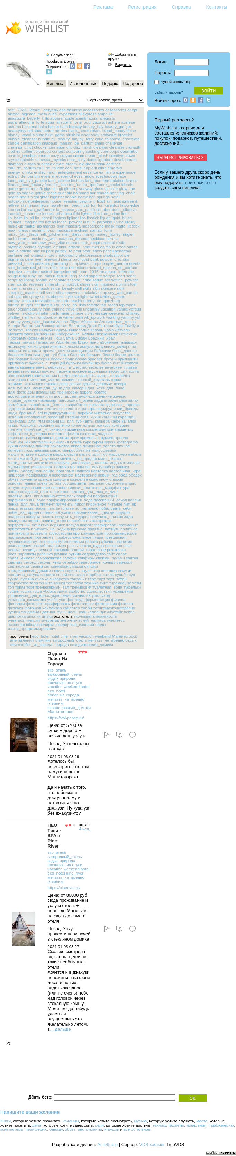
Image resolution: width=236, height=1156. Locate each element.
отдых (130, 483)
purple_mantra (115, 263)
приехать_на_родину (50, 529)
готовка (51, 384)
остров (55, 483)
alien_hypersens (63, 114)
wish (79, 317)
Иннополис (79, 330)
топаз (20, 587)
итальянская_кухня (83, 417)
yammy (127, 317)
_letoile (33, 110)
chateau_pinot (20, 147)
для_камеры (75, 388)
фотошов (32, 608)
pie (126, 255)
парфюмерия (105, 496)
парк (71, 496)
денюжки (104, 384)
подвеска (16, 517)
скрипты (72, 570)
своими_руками (110, 558)
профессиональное (73, 537)
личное (123, 446)
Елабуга (131, 326)
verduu (135, 309)
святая (132, 558)
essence (90, 172)
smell (40, 292)
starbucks (54, 297)
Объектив (128, 334)
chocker (41, 147)
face (122, 176)
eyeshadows (106, 176)
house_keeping (64, 201)
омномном (98, 479)
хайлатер (71, 608)
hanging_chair (122, 193)
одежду (56, 1129)
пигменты (64, 504)
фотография (82, 604)
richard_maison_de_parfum (113, 268)
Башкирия (30, 326)
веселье (96, 367)
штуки (47, 616)
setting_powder (124, 280)
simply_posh (38, 288)
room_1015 (88, 272)
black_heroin (79, 131)
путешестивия (71, 541)
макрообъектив (76, 450)
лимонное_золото (99, 446)
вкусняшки (118, 371)
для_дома (33, 388)
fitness (131, 180)
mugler (128, 234)
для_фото (17, 392)
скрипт (58, 570)
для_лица (116, 388)
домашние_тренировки (57, 392)
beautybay (17, 131)
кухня (13, 446)
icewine (85, 201)
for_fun (75, 185)
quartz (134, 263)
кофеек (55, 434)
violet (89, 313)
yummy (14, 322)
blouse (38, 135)
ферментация (97, 600)
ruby (23, 276)
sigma (121, 284)
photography (66, 255)
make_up (33, 226)
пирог (79, 504)
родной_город (84, 550)
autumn (14, 126)
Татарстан (45, 342)
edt (94, 168)
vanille (122, 309)
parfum (39, 251)
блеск (56, 359)
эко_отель (57, 670)
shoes (85, 284)
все (11, 110)
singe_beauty (62, 288)
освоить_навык (22, 483)
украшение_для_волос (29, 595)
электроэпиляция (24, 620)
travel (70, 309)
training (58, 309)
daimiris (27, 160)
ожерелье (79, 479)
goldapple (25, 193)
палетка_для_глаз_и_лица (93, 492)
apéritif (81, 118)
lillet (96, 214)
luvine (118, 222)
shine (49, 284)
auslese (128, 122)
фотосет (125, 604)
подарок (122, 512)
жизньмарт (48, 400)
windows (45, 317)
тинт (104, 583)
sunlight (81, 297)
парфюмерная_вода (26, 500)
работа (91, 541)
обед (123, 475)
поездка (33, 517)
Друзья (70, 61)
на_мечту (93, 467)
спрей (61, 575)
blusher (83, 135)
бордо (81, 359)
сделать (15, 562)
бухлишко (91, 363)
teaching (78, 301)
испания (15, 417)
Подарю (110, 83)
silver (132, 284)
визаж (14, 371)
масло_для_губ (93, 454)
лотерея (15, 450)
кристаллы (38, 442)
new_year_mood (22, 243)
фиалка (118, 600)
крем (74, 438)
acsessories (115, 110)
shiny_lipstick (67, 284)
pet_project (33, 255)
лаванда (27, 446)
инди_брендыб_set (25, 413)
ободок (135, 475)
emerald (115, 168)
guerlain (65, 193)
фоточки (15, 608)
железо (119, 396)
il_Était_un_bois (107, 201)
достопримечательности (30, 396)
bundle (44, 139)
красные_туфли (22, 438)
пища (13, 508)
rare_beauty (18, 268)
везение (27, 367)
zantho (62, 322)
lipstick (93, 218)
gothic (40, 193)
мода (114, 463)
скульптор (90, 570)
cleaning (100, 147)
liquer (105, 218)
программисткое (88, 533)
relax (63, 268)
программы (44, 537)
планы (40, 508)
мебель (135, 454)
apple (69, 118)
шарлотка (17, 616)
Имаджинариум (53, 330)
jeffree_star (18, 205)
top (122, 305)
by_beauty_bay (64, 139)
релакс (14, 550)
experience (125, 172)
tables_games (112, 297)
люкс (28, 450)
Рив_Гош (53, 338)
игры (92, 409)
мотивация (130, 463)
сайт (111, 554)
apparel (56, 118)
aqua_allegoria (102, 118)
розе (101, 550)
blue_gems (55, 135)
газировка (17, 380)
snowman (74, 292)
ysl (137, 317)
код (22, 425)
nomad (109, 243)
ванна (13, 367)
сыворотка (59, 579)
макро (55, 450)
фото (30, 604)
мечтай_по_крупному (39, 458)
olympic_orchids (22, 247)
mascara (73, 226)
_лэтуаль (49, 110)
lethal (59, 214)
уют (62, 600)
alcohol (14, 114)
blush (70, 135)
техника (91, 583)
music (36, 239)
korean (14, 209)
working (113, 317)
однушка (61, 479)
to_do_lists (76, 305)
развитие (124, 541)
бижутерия (39, 359)
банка (63, 355)
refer (54, 268)
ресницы (29, 550)
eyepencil (64, 176)
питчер (130, 504)
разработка (43, 546)
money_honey (108, 234)
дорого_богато (93, 392)
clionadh (133, 147)
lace (11, 214)
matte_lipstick (128, 226)
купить (76, 442)
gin (54, 189)
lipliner (73, 218)
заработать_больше (48, 405)
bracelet (125, 135)
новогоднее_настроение (74, 475)
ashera (114, 122)
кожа (31, 425)
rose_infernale (121, 272)
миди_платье (110, 458)
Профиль (54, 61)
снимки (124, 570)
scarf (120, 276)
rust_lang (69, 276)
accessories (93, 110)
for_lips (88, 185)
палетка (61, 492)
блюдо (68, 359)
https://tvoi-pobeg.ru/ (66, 718)
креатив (62, 438)
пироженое (96, 504)
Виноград (77, 326)
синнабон (60, 566)
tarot (56, 301)
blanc (96, 131)
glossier (111, 189)
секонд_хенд (49, 562)
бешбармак (18, 359)
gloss (98, 189)
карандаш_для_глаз (26, 421)
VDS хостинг (152, 1144)
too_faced (109, 305)
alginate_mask (34, 114)
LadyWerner (62, 55)
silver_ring (17, 288)
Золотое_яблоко (23, 330)
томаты (134, 583)
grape (52, 193)
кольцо (88, 425)
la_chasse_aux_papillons (78, 209)
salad (83, 276)
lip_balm (15, 218)
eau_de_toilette (50, 168)
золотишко (54, 409)
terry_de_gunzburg (103, 301)
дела (63, 384)
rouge (13, 276)
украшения (61, 595)
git (61, 189)
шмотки (33, 616)
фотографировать (53, 604)
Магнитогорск (20, 334)
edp (87, 168)
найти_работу (21, 471)
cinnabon (57, 147)
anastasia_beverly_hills (28, 118)
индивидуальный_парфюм (68, 413)
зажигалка (117, 400)
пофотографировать (99, 525)
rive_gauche (26, 272)
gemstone (28, 189)
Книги (5, 1121)
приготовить (19, 529)
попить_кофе (54, 521)
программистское (121, 533)
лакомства (60, 446)
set (107, 280)
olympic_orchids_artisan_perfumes (68, 247)
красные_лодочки (96, 434)
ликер (76, 446)
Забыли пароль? (168, 92)
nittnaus (73, 243)
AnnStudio (107, 1144)
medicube (64, 230)
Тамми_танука (21, 342)
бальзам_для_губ (41, 355)
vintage (77, 313)
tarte (66, 301)
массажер (118, 454)
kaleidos (112, 205)
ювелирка (45, 624)
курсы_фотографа (121, 442)
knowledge (129, 205)
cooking (93, 151)
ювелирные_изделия (74, 624)
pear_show (92, 251)
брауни (110, 359)
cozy (55, 156)
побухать (63, 512)
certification (31, 143)
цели (71, 612)
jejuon (34, 205)
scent (131, 276)
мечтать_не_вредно (78, 458)
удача (62, 591)
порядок (57, 525)
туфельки (132, 587)
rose (103, 272)
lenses (48, 214)
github (69, 189)
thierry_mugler (21, 305)
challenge (113, 143)
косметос (124, 429)
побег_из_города (23, 512)
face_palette (59, 180)
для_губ (15, 388)
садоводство (94, 554)
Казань (96, 330)
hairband (81, 193)
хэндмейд (30, 612)
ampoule (105, 114)
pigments (16, 259)
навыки (122, 467)
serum (97, 280)
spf (10, 297)
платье (67, 508)
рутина (75, 554)
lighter (86, 214)
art (104, 122)
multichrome (19, 239)
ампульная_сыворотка (115, 346)
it (136, 201)
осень (42, 483)
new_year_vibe (51, 243)
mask (110, 226)
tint (36, 305)
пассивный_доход (110, 500)
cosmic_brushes (22, 156)
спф (71, 575)
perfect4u (123, 251)
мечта (13, 458)
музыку (140, 1121)
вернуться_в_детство (67, 367)
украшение (123, 591)
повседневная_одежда (93, 512)
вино (25, 371)
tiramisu (48, 305)
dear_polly (76, 160)
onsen (132, 247)
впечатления (45, 375)
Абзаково (89, 322)
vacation (108, 309)
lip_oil (29, 218)
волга (134, 371)
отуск (25, 487)
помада (126, 517)
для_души (52, 388)
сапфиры (86, 558)
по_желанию (86, 508)
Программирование (26, 338)
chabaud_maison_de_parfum (67, 143)
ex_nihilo (107, 172)
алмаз (73, 346)
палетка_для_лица (25, 496)
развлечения (19, 546)
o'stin (121, 243)
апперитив (17, 351)
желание (104, 396)
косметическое (100, 429)
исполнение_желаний (44, 417)
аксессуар (17, 346)
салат (121, 554)
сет (47, 566)
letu (68, 214)
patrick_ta (63, 251)
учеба (52, 600)
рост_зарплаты (22, 554)
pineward (52, 259)
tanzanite (43, 301)
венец (41, 367)
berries (61, 131)
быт (116, 363)
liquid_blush (121, 218)
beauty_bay (93, 126)
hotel (115, 197)
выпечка (122, 375)
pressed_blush (21, 263)
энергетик (50, 620)
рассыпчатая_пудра (85, 546)
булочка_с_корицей (47, 363)
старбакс (94, 575)
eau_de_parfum (22, 168)
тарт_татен (116, 579)
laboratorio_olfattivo (119, 209)
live (48, 222)
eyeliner (48, 176)
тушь (37, 591)
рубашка (45, 554)
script (13, 280)
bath (64, 126)
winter (68, 317)
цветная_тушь (53, 612)
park (50, 251)
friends (127, 185)
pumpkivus (78, 263)
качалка (128, 421)
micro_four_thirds (23, 234)
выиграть (87, 375)
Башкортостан (54, 326)
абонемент (110, 342)
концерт (15, 429)
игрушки (111, 1129)
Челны (71, 342)
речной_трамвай (54, 550)
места (201, 1121)
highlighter (39, 197)
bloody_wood (19, 135)
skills (87, 288)
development (125, 160)
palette (26, 251)
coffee (26, 151)
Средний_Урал (101, 338)
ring (11, 272)
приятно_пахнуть (103, 529)
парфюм (84, 496)
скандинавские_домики (29, 570)
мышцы (77, 467)
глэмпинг (69, 380)
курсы (97, 442)
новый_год (108, 475)
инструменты (90, 1129)
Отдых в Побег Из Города (57, 658)
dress (90, 164)
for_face (60, 185)
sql (42, 297)
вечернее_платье (121, 367)
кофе (12, 434)
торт (30, 587)
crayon (66, 156)
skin (96, 288)
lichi (76, 214)
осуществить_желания (83, 483)
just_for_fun (93, 205)
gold (12, 193)
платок (54, 508)
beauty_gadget (118, 126)
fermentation (113, 180)
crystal (13, 160)
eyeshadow (84, 176)
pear (77, 251)
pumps (95, 263)
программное (20, 537)
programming (56, 263)
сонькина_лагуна (23, 575)
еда (91, 396)
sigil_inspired (103, 284)
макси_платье (21, 454)
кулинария (59, 442)
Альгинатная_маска (117, 322)
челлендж (97, 612)
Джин (92, 326)
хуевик (14, 612)
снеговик (109, 570)
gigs (47, 189)
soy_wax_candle (123, 292)
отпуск (14, 487)
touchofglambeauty (25, 309)
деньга (75, 384)
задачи (100, 400)
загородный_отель (76, 400)
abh (62, 110)
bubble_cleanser (22, 139)
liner (125, 214)
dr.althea (44, 164)
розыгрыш (116, 550)
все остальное (137, 1129)
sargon (109, 276)
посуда (72, 525)
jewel (44, 205)
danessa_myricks (50, 160)
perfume (15, 255)
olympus (107, 247)
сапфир (70, 558)
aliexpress (88, 114)
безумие (93, 355)
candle (14, 143)
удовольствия (99, 591)
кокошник (45, 425)
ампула (86, 346)
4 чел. (84, 829)
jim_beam (73, 205)
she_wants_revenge (26, 284)
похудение (128, 525)
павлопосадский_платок (30, 492)
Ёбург (74, 322)
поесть (48, 517)
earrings (113, 164)
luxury (130, 222)
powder (106, 259)
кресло (121, 438)
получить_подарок (72, 517)
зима (30, 409)
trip (79, 309)
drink (101, 164)
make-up (16, 226)
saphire (95, 276)
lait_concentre (28, 214)
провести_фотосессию (51, 533)
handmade (99, 193)
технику (159, 1125)
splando (21, 297)
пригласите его (200, 182)
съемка (41, 579)
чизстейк (115, 612)
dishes (30, 164)
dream (59, 164)
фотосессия (106, 604)
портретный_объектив (28, 525)
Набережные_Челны (75, 334)
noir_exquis (91, 243)
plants (66, 259)
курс (87, 442)
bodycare (108, 135)
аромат (35, 351)
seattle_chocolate (50, 280)
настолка (99, 471)
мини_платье (20, 463)
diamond (15, 164)
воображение (20, 375)
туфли (13, 591)
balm (42, 126)
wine (58, 317)
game (13, 189)
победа (46, 512)
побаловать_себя (115, 508)
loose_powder (69, 222)
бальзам (16, 355)
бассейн (77, 355)
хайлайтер (52, 608)
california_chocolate (122, 139)
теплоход (74, 583)
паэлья (134, 500)
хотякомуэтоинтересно (114, 608)
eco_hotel (73, 168)
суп (132, 575)
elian (102, 168)
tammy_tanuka (21, 301)
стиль (108, 575)
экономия (82, 616)
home (83, 197)
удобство (77, 591)
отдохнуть (114, 483)
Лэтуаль (122, 330)
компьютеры (11, 1129)
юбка (30, 624)
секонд (30, 562)
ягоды (100, 624)
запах (133, 400)
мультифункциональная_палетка (38, 467)
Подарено (132, 83)
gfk (40, 189)
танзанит (78, 579)
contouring (75, 151)
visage (101, 313)
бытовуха (129, 363)
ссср (81, 575)
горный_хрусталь (94, 380)
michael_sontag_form (93, 230)
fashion (77, 180)
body (95, 135)
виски (36, 371)
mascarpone (92, 226)
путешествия (45, 541)
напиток (82, 471)
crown (129, 156)
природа (79, 529)
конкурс (103, 425)
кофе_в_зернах (32, 434)
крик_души (18, 442)
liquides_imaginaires (26, 222)
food (48, 185)
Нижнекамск (106, 334)
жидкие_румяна (22, 400)
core (104, 151)
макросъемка (104, 450)
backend (29, 126)
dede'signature (99, 160)
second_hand (79, 280)
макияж (41, 450)
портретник (102, 521)
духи (83, 396)
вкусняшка (97, 371)
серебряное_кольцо (97, 562)
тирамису (117, 583)
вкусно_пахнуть (56, 371)
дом (31, 392)
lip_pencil (43, 218)
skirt (120, 288)
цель (82, 612)
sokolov (90, 292)
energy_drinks (20, 172)
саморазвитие (49, 558)
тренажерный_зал (52, 587)
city (69, 147)
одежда (45, 479)
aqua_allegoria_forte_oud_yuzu (73, 122)
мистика (40, 463)
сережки (124, 562)
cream (78, 156)
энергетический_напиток (83, 620)
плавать (26, 508)
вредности (68, 375)
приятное (129, 529)
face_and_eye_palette (27, 180)
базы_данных (124, 351)
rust (56, 276)
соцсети (47, 575)
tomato (93, 305)
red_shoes (39, 268)
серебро (70, 562)
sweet (94, 297)
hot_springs (99, 197)
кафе (115, 421)
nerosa (112, 239)
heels (24, 197)
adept (132, 110)
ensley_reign (45, 172)
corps (114, 151)
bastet (53, 126)
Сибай (81, 338)
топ (11, 587)
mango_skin (53, 226)
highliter (57, 197)
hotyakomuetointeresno (28, 201)
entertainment (70, 172)
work (101, 317)
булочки (73, 363)
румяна (60, 554)
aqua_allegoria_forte (26, 122)
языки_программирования (32, 629)
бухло (106, 363)
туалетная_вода (107, 587)
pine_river (34, 259)
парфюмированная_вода (69, 500)
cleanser (117, 147)
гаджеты (176, 1125)
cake (99, 139)
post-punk (90, 259)
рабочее (106, 541)
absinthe (74, 110)
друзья (71, 396)
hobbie (71, 197)
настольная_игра (124, 471)
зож (39, 409)
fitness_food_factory (26, 185)
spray (34, 297)
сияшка (76, 566)
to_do (61, 305)
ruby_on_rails (40, 276)
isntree (128, 201)
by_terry (86, 139)
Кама (109, 330)
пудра (97, 537)
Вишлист (56, 83)
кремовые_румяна (97, 438)
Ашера (14, 326)
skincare (108, 288)
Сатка (68, 338)
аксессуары (38, 346)
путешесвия (116, 537)
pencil (108, 251)
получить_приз (104, 517)
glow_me (127, 189)
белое (108, 355)
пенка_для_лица (23, 504)
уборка (49, 591)
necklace (97, 239)
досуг (59, 396)
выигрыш (105, 375)
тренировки (80, 587)
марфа (59, 454)
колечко (62, 425)
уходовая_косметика (27, 600)
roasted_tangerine (54, 272)
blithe (131, 131)
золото (71, 409)
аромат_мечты (56, 351)
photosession (90, 255)
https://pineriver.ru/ (64, 888)
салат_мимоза (21, 558)
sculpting (26, 280)
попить (34, 521)
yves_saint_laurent (38, 322)
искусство (122, 413)
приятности (18, 533)
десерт (120, 384)
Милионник (44, 334)
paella (13, 251)
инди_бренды (126, 409)
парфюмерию (221, 1125)
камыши (109, 417)
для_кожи (97, 388)
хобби (86, 608)
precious (121, 259)
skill (78, 288)
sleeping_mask (21, 292)
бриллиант (18, 363)
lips (83, 218)
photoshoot (113, 255)
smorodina (55, 292)
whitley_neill (18, 317)
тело (33, 583)
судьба (121, 575)
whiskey (133, 313)
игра (82, 409)
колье (76, 425)
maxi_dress (18, 230)
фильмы (71, 1121)
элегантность (104, 616)
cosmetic (129, 151)
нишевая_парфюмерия (29, 475)
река (127, 546)
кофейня (71, 434)
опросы (116, 479)
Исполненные (83, 83)
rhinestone (78, 268)
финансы (16, 604)
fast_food (93, 180)
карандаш (127, 417)
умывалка (81, 595)
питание (114, 504)
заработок (77, 405)
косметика (75, 429)
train (46, 309)
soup (102, 292)
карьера (102, 421)
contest (58, 151)
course (44, 156)
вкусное (79, 371)
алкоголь (58, 346)
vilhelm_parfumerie (52, 313)
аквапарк (129, 342)
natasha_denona (74, 239)
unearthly (91, 309)
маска (72, 454)
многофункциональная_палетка (78, 463)
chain (100, 143)
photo (49, 255)
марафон (43, 454)
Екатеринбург (110, 326)
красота (45, 438)
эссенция (16, 624)
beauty (75, 126)
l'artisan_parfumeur (38, 209)
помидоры (17, 521)
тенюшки (57, 583)
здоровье (16, 409)
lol (54, 222)
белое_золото (127, 355)
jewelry (57, 205)
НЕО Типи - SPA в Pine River (54, 836)
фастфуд (75, 600)
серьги (36, 566)
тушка (25, 591)
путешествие (20, 541)
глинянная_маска (43, 380)
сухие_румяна (21, 579)
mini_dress (71, 234)
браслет (95, 359)
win (33, 317)
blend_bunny (113, 131)
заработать (18, 405)
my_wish (50, 239)
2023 (21, 110)
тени (43, 583)
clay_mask (82, 147)
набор (109, 467)
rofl (74, 272)
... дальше (60, 1029)
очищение (40, 487)
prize (39, 263)
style (69, 297)
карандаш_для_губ (64, 421)
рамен (60, 546)
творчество (18, 583)
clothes (14, 151)
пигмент (47, 504)
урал (96, 595)
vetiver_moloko (21, 313)
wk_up (90, 317)
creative (116, 156)
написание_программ (54, 471)
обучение (28, 479)
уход (106, 595)
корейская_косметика (44, 429)
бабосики (102, 351)
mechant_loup (41, 230)
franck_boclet (108, 185)
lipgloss (59, 218)
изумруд (104, 409)
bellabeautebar (40, 131)
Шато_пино (88, 342)
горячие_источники (25, 384)
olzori (121, 247)
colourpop (42, 151)
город (116, 380)
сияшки (91, 566)
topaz (130, 305)
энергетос (116, 620)
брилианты (128, 359)
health (13, 197)
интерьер (103, 413)
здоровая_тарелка (122, 405)
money (88, 234)
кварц (13, 425)
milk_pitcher (50, 234)
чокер (129, 612)
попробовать (79, 521)
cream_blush (96, 156)
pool (76, 259)
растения (113, 546)
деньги (88, 384)
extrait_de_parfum (24, 176)
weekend (116, 313)
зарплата (96, 405)
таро (92, 579)
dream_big (75, 164)
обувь (13, 479)
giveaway (84, 189)
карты (88, 421)
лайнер (42, 446)
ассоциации (82, 351)
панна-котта (55, 496)
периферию (36, 1129)
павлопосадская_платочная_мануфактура (90, 487)
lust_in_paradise (97, 222)
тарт (101, 579)
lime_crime (110, 214)
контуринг (120, 425)
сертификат (19, 566)
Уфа (59, 342)
